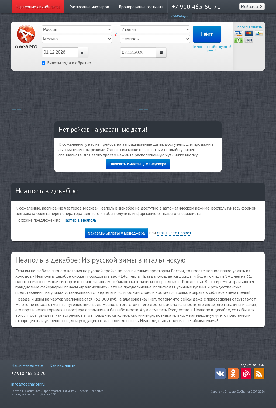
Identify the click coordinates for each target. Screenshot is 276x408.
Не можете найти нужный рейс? (211, 48)
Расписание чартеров (89, 6)
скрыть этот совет (174, 232)
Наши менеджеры (27, 365)
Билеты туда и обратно (66, 62)
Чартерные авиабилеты (38, 6)
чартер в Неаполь (80, 220)
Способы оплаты (249, 27)
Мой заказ (252, 6)
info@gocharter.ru (28, 384)
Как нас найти (62, 365)
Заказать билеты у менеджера (138, 164)
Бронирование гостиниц (141, 6)
